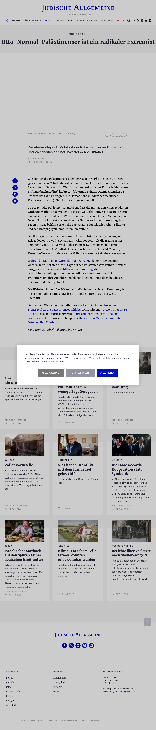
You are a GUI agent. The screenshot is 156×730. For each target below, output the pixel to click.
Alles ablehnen (51, 372)
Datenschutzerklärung (52, 361)
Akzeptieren (107, 372)
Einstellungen (80, 372)
